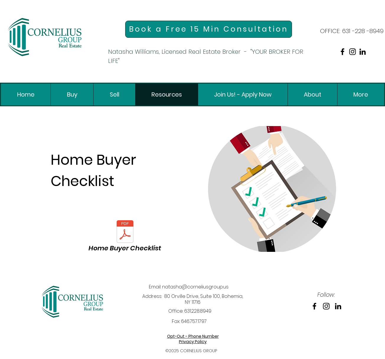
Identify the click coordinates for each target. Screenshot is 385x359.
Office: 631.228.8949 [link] (189, 311)
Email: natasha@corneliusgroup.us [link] (189, 286)
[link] (45, 37)
